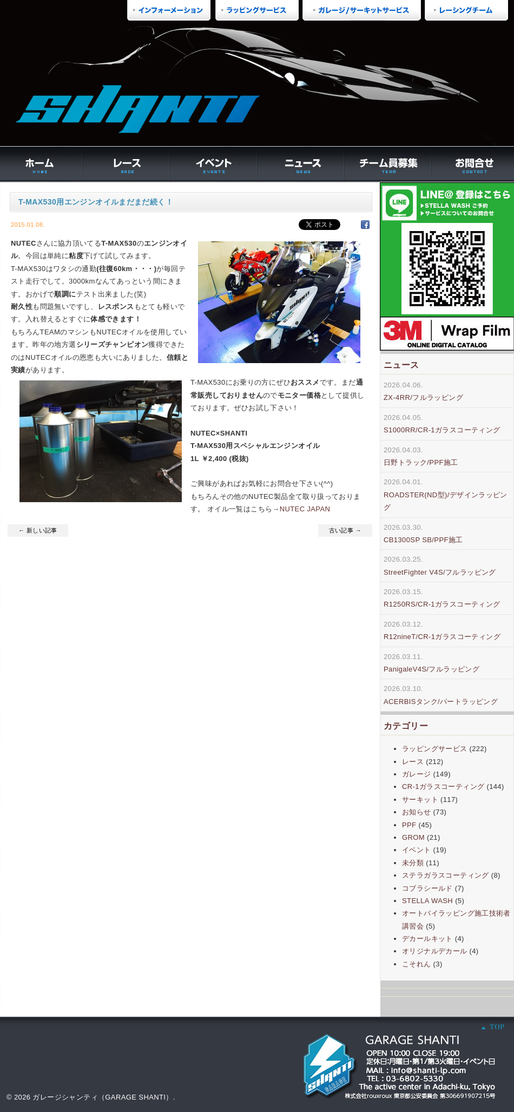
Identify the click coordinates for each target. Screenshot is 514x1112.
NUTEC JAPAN (305, 509)
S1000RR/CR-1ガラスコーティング (442, 430)
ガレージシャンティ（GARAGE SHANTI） (102, 1097)
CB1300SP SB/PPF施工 (423, 540)
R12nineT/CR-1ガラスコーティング (442, 637)
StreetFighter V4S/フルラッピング (440, 572)
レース (413, 762)
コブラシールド (427, 888)
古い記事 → (345, 530)
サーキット (420, 799)
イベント (416, 850)
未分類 (413, 863)
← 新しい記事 (37, 530)
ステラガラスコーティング (445, 875)
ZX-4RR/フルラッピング (423, 397)
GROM (413, 837)
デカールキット (427, 939)
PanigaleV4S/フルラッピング (431, 669)
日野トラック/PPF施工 (421, 462)
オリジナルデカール (434, 951)
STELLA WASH (427, 901)
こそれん (416, 964)
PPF (409, 825)
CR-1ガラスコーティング (443, 786)
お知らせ (416, 812)
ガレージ (416, 774)
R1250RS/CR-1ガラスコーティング (442, 604)
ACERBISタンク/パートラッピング (441, 702)
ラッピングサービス (434, 749)
